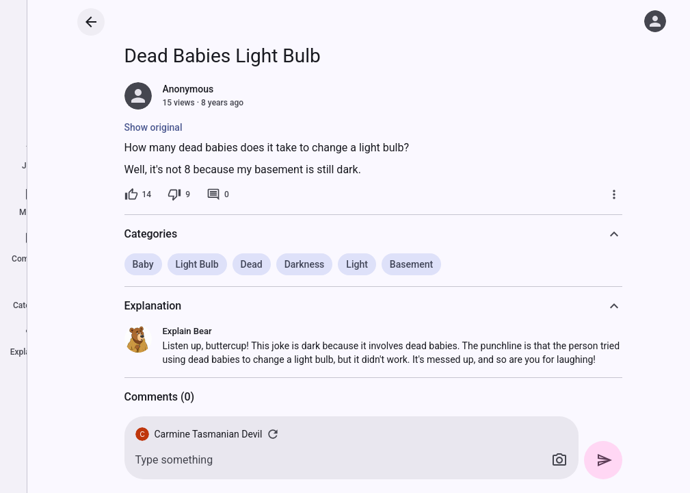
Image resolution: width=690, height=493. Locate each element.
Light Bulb (197, 264)
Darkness (304, 264)
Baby (143, 264)
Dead (252, 264)
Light (357, 264)
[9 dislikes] (178, 194)
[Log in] (655, 21)
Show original (153, 127)
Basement (411, 264)
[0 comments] (217, 194)
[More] (614, 194)
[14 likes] (138, 194)
